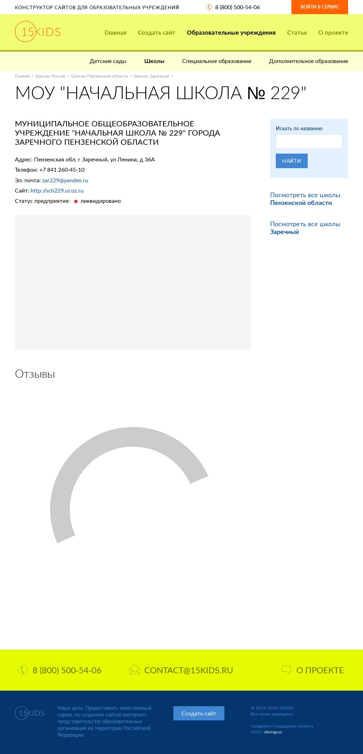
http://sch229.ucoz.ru (57, 190)
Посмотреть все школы (305, 198)
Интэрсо (272, 732)
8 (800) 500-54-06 (237, 7)
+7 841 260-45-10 (61, 169)
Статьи (297, 32)
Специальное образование (216, 60)
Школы (154, 60)
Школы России (50, 76)
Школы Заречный (151, 76)
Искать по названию (299, 128)
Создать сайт (156, 32)
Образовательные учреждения (231, 32)
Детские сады (108, 60)
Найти (291, 161)
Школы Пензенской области (99, 76)
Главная (116, 32)
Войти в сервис (320, 7)
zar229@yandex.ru (65, 180)
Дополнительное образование (308, 60)
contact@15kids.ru (181, 670)
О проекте (333, 32)
